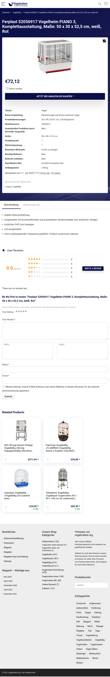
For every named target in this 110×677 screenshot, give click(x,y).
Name (5, 364)
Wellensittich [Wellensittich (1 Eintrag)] (94, 654)
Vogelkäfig (17, 13)
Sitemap (7, 562)
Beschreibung (11, 204)
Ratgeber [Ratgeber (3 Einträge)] (80, 631)
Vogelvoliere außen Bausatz (52, 545)
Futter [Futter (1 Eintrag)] (79, 613)
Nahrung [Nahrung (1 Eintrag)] (80, 627)
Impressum (9, 543)
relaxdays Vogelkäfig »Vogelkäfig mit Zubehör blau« (90, 448)
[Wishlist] (106, 4)
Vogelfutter (47, 555)
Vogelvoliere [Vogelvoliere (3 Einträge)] (81, 645)
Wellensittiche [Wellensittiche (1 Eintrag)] (82, 659)
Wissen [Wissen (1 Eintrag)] (79, 663)
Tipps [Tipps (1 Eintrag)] (97, 631)
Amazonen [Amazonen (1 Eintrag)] (81, 604)
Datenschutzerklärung (13, 539)
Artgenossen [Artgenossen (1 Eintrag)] (95, 604)
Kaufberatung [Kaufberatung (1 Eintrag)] (82, 618)
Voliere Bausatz (49, 585)
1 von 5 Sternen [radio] (16, 311)
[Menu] (3, 4)
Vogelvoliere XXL (49, 581)
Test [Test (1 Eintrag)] (90, 631)
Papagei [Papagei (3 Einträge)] (99, 627)
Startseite (6, 13)
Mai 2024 (8, 577)
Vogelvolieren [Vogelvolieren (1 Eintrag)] (97, 645)
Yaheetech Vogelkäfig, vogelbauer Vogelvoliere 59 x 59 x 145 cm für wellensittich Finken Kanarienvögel (17, 499)
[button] (104, 41)
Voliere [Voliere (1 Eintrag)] (79, 649)
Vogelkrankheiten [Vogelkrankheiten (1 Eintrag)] (84, 640)
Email (5, 375)
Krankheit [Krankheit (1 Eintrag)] (96, 618)
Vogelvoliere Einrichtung (53, 570)
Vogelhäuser (47, 559)
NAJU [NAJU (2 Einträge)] (90, 627)
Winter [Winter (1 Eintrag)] (95, 659)
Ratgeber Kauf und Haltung (16, 557)
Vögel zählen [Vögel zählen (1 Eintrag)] (92, 649)
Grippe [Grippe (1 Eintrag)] (88, 613)
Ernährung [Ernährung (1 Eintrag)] (96, 608)
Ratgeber (8, 552)
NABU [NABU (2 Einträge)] (97, 622)
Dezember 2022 (10, 586)
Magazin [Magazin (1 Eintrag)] (87, 622)
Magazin (7, 548)
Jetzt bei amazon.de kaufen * (55, 96)
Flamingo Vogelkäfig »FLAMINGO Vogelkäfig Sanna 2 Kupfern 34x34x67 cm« (53, 449)
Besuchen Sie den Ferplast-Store (18, 182)
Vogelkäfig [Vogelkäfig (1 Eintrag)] (100, 640)
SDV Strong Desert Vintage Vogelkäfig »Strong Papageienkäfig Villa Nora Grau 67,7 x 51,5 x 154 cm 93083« (17, 451)
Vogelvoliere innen (50, 577)
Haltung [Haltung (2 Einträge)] (97, 613)
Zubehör (46, 589)
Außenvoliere (48, 542)
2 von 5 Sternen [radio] (17, 311)
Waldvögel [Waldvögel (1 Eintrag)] (81, 654)
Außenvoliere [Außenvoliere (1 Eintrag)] (82, 608)
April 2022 (8, 590)
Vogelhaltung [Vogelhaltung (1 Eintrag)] (92, 636)
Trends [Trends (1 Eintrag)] (79, 636)
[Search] (99, 4)
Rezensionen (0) (31, 204)
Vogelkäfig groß (48, 566)
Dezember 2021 (10, 594)
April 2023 (8, 582)
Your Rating (7, 312)
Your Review (8, 319)
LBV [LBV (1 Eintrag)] (78, 622)
